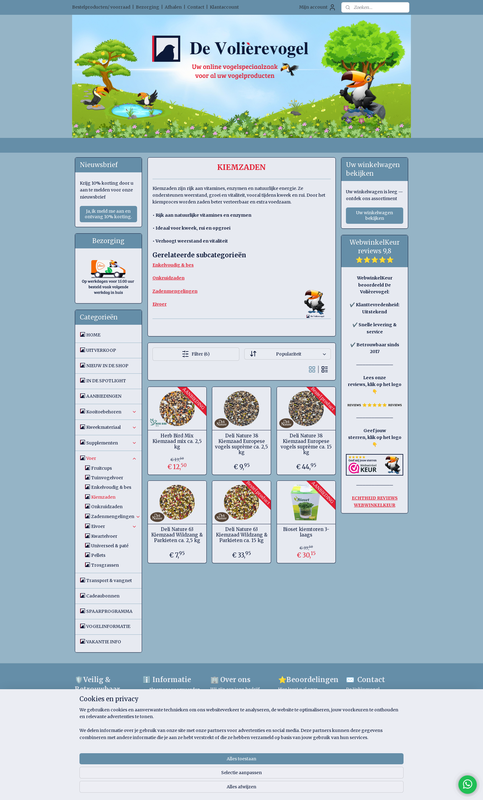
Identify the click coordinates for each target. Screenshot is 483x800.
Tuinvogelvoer (107, 477)
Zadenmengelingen (115, 516)
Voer (111, 458)
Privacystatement (168, 715)
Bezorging (147, 7)
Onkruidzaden (107, 506)
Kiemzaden (103, 497)
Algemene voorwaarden (174, 689)
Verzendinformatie (169, 724)
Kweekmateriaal (111, 427)
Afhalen (173, 7)
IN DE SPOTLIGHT (106, 381)
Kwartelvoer (104, 536)
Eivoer (114, 526)
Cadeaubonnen (103, 596)
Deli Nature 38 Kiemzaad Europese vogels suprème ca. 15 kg (305, 444)
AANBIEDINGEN (103, 396)
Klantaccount (224, 7)
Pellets (98, 555)
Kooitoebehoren (111, 412)
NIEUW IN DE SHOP (107, 365)
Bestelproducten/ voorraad (101, 7)
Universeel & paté (109, 546)
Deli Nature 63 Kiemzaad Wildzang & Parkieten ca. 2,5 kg (177, 535)
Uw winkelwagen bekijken (374, 215)
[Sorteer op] (287, 354)
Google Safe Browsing (111, 723)
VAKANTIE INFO (103, 642)
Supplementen (111, 443)
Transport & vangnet (109, 580)
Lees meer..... (224, 715)
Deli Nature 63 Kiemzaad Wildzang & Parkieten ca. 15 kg (241, 535)
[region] (201, 775)
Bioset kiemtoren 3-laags (306, 532)
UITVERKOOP (101, 350)
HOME (93, 335)
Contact (195, 7)
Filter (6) (196, 354)
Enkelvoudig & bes (111, 487)
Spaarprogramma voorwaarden (169, 702)
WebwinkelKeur (104, 702)
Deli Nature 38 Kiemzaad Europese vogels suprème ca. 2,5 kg (241, 444)
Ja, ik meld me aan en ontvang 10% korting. (108, 213)
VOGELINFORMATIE (108, 626)
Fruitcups (101, 468)
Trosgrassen (105, 565)
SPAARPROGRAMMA (109, 611)
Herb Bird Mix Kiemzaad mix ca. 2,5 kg (176, 441)
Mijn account (317, 7)
